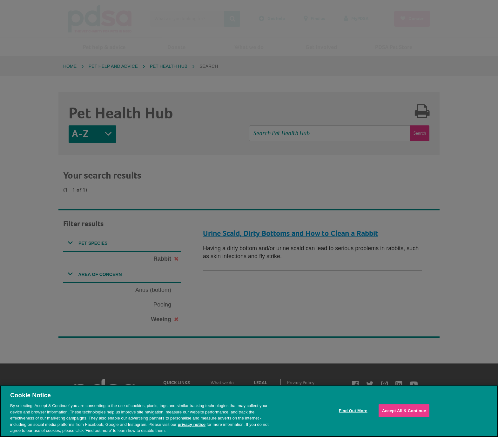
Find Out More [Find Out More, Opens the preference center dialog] (353, 410)
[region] (249, 411)
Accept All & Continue (404, 410)
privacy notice (191, 424)
